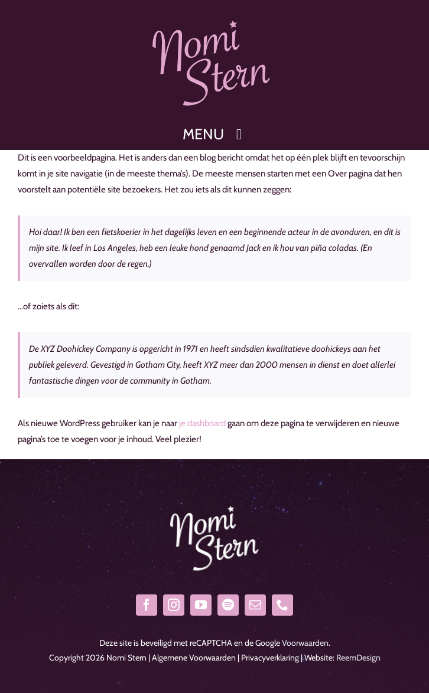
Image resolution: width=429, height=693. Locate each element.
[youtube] (201, 605)
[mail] (255, 605)
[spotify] (228, 605)
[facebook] (146, 605)
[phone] (282, 605)
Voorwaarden (305, 643)
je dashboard (202, 423)
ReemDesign (358, 657)
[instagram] (173, 605)
